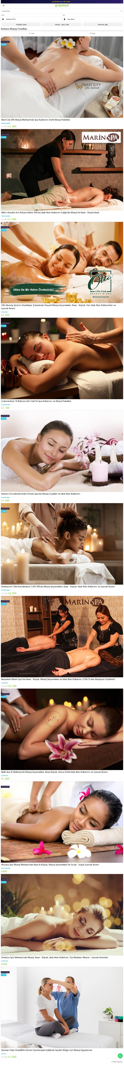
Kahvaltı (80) (103, 25)
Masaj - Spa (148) (62, 25)
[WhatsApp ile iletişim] (120, 1055)
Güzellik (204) (21, 25)
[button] (3, 5)
